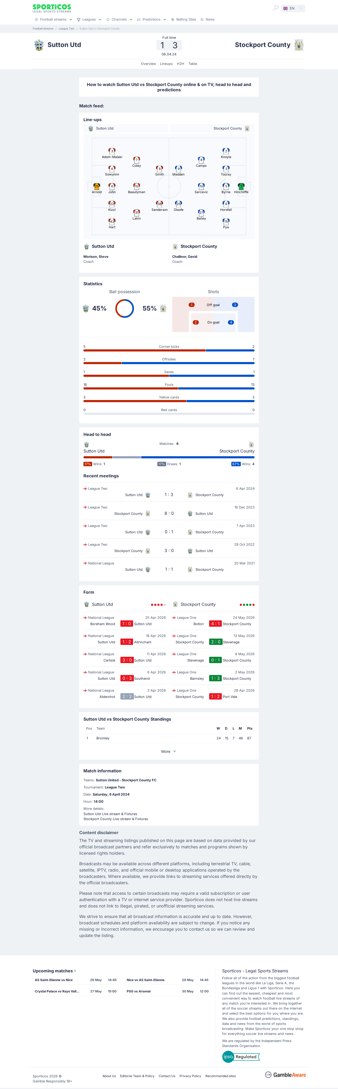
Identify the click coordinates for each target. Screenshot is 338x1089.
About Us (109, 1076)
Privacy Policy (190, 1076)
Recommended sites (220, 1076)
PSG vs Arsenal (139, 991)
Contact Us (167, 1076)
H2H (180, 64)
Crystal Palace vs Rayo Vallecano (59, 991)
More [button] (169, 751)
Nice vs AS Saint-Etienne (146, 980)
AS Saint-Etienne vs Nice (54, 980)
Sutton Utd (94, 451)
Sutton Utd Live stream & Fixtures (110, 814)
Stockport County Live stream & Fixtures (115, 819)
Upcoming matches (55, 970)
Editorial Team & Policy (137, 1076)
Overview (148, 64)
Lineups (166, 64)
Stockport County (237, 451)
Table (193, 64)
